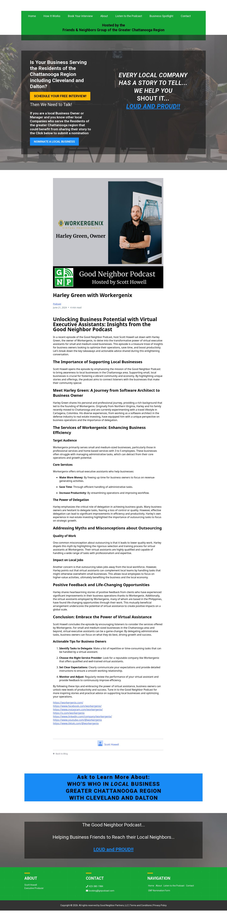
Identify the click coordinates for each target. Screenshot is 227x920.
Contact (186, 25)
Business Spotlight (161, 25)
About (104, 25)
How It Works (52, 25)
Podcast (57, 313)
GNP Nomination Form (159, 900)
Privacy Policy (160, 915)
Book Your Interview (80, 25)
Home (32, 25)
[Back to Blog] (108, 763)
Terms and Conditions (141, 915)
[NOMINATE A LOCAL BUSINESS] (54, 151)
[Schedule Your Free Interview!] (60, 105)
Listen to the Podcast (128, 25)
